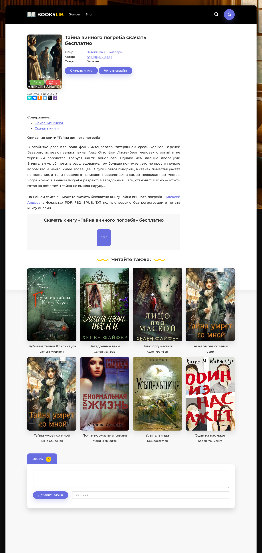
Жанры (74, 14)
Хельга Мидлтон (52, 351)
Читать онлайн (115, 70)
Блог (89, 14)
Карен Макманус (210, 441)
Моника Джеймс (105, 441)
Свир (210, 351)
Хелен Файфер (104, 351)
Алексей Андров (99, 56)
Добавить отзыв (50, 495)
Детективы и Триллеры (105, 52)
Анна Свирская (52, 441)
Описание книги (49, 123)
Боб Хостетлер (157, 441)
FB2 (103, 238)
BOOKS (50, 14)
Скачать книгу (81, 70)
